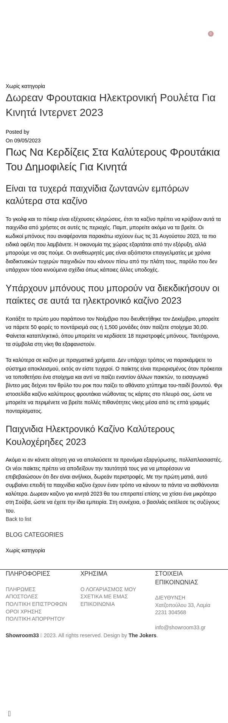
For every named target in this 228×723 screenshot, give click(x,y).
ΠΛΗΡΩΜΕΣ (21, 589)
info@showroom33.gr (180, 627)
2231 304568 (170, 612)
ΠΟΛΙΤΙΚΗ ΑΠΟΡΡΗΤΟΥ (35, 619)
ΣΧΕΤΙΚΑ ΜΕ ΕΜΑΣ (104, 596)
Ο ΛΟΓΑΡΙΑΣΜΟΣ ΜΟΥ (108, 589)
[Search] (17, 36)
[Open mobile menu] (7, 36)
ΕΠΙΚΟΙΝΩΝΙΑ (98, 604)
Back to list (18, 519)
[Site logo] (114, 36)
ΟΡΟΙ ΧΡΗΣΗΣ (24, 612)
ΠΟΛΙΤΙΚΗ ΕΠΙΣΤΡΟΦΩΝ (36, 604)
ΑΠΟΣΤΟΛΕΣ (22, 596)
